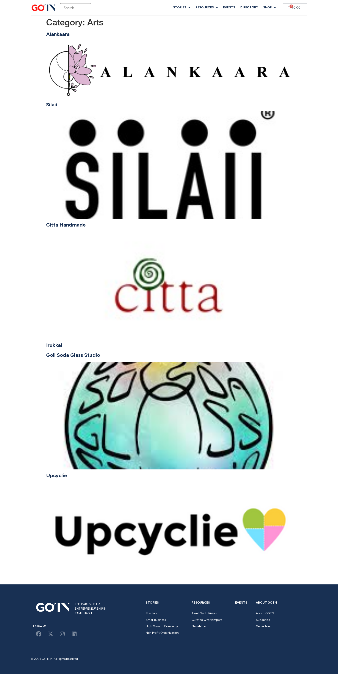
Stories (181, 7)
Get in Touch (264, 626)
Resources (207, 7)
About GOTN (266, 602)
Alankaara (58, 34)
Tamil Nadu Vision (204, 613)
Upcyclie (56, 475)
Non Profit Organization (162, 633)
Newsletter (199, 626)
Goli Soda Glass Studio (73, 355)
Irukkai (54, 345)
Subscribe (263, 620)
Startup (151, 613)
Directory (249, 7)
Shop (269, 7)
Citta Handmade (66, 225)
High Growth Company (162, 626)
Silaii (51, 104)
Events (229, 7)
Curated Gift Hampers (207, 620)
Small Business (156, 620)
